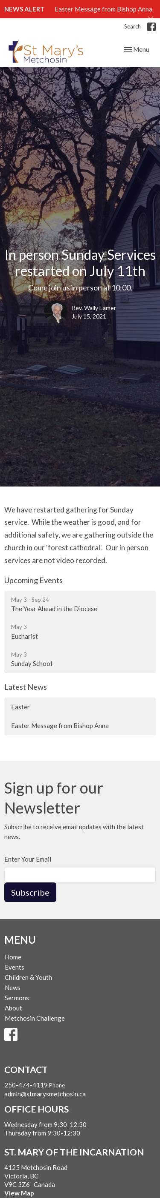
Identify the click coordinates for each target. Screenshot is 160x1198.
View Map (19, 1193)
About (13, 1008)
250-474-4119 (26, 1085)
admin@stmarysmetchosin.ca (45, 1094)
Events (14, 967)
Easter (20, 707)
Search (132, 26)
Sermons (17, 998)
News (12, 987)
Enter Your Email (27, 859)
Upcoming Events (33, 580)
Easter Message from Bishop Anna (103, 9)
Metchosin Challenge (35, 1018)
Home (13, 957)
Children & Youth (28, 977)
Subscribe (30, 892)
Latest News (25, 686)
